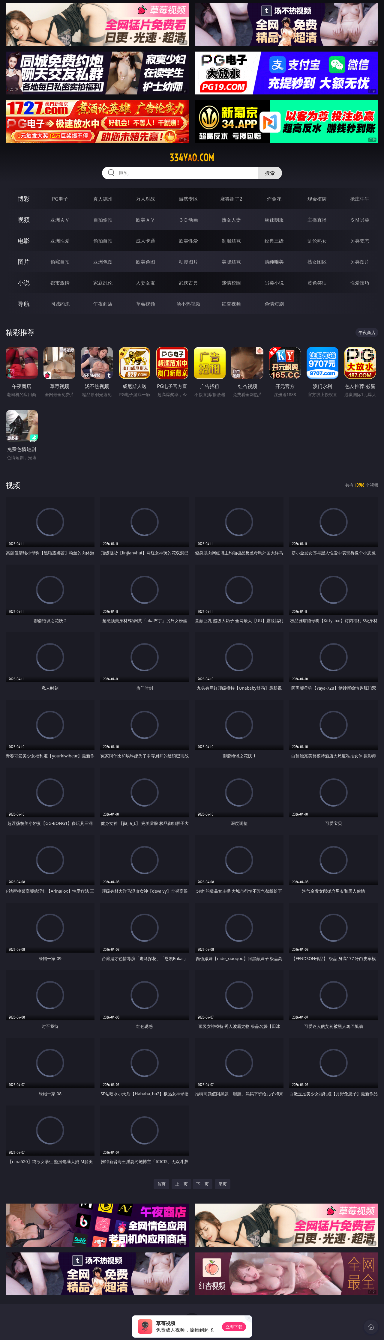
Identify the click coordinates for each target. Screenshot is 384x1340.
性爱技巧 (359, 282)
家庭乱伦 (102, 282)
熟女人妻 (231, 219)
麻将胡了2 (231, 198)
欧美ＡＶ (145, 219)
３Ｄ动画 (188, 219)
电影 (24, 241)
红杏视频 (231, 303)
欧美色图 (145, 261)
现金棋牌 (317, 198)
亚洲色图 (102, 261)
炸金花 (274, 198)
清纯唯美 (274, 261)
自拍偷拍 (102, 219)
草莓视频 (145, 303)
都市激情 (60, 282)
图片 (24, 262)
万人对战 (145, 198)
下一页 (202, 1184)
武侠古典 (188, 282)
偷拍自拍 (102, 240)
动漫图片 (188, 261)
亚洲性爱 (60, 240)
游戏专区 (188, 198)
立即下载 (234, 1327)
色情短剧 (274, 303)
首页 (161, 1184)
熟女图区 (317, 261)
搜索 (270, 173)
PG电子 (60, 198)
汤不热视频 (188, 303)
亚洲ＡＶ (60, 219)
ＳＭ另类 (359, 219)
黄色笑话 (317, 282)
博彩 (24, 199)
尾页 (222, 1184)
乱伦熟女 (317, 240)
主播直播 (317, 219)
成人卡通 (145, 240)
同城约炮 (60, 303)
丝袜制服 (274, 219)
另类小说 (274, 282)
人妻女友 (145, 282)
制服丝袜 (231, 240)
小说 (24, 283)
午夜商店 (102, 303)
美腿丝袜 (231, 261)
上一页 (181, 1184)
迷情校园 (231, 282)
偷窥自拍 (60, 261)
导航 (24, 304)
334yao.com (192, 158)
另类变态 (359, 240)
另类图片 (359, 261)
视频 (24, 220)
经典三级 (274, 240)
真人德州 (102, 198)
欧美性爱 (188, 240)
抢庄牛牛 (359, 198)
